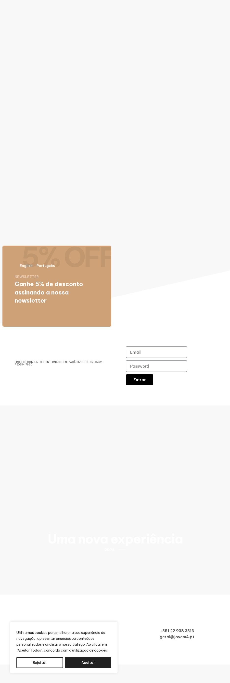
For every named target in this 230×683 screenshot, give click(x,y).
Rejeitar (40, 662)
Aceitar (88, 662)
